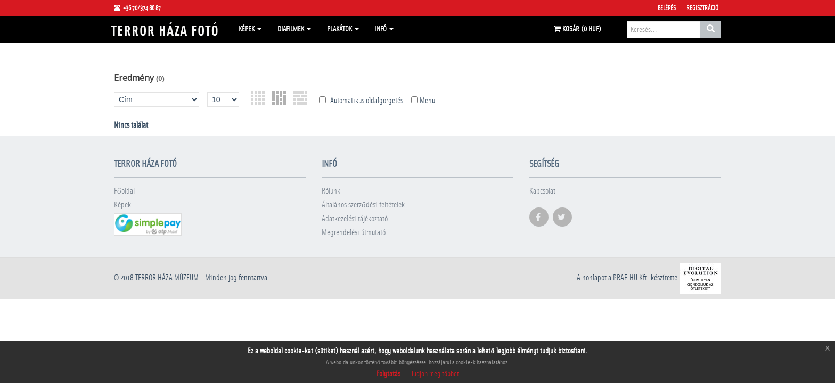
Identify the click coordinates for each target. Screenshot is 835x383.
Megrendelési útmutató (354, 233)
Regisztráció (702, 8)
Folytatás (388, 374)
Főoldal (124, 191)
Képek (250, 29)
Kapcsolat (542, 191)
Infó (384, 29)
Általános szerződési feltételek (363, 205)
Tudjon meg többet (435, 374)
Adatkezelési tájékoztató (355, 219)
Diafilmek (294, 29)
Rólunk (331, 191)
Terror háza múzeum (167, 278)
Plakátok (343, 29)
